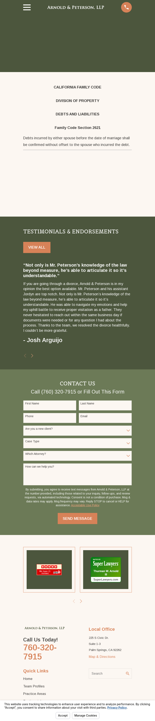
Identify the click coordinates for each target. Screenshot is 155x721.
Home (27, 679)
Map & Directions (102, 657)
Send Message (77, 518)
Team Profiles (34, 686)
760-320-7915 (40, 652)
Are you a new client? (39, 428)
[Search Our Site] (127, 673)
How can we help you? (39, 466)
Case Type (32, 441)
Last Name (87, 403)
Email (84, 416)
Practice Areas (34, 694)
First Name (32, 403)
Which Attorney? (35, 453)
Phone (29, 416)
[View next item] (32, 355)
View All (36, 247)
